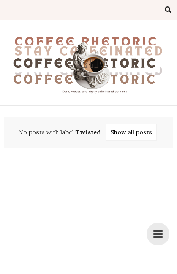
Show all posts (131, 132)
